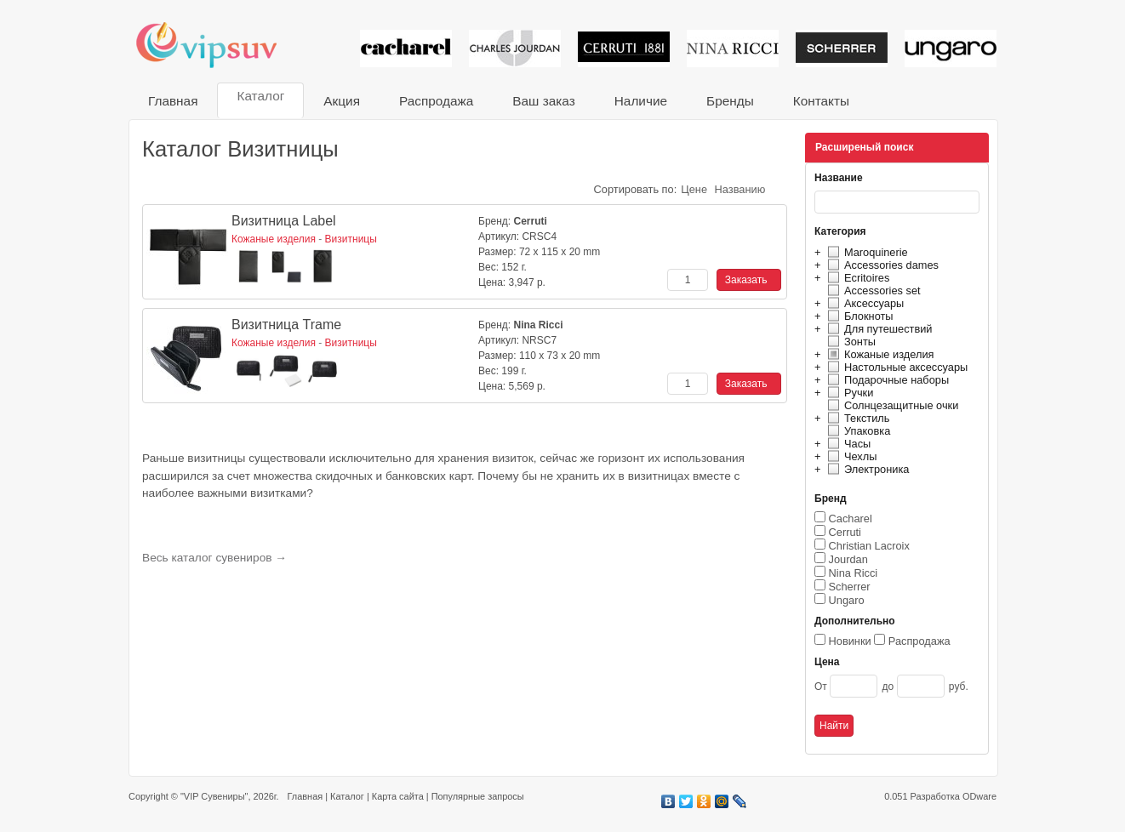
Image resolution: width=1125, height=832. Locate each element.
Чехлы (850, 456)
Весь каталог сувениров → (214, 557)
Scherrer (850, 586)
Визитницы (351, 239)
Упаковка (856, 431)
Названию (740, 189)
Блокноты (858, 316)
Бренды (730, 101)
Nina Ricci (853, 573)
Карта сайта (398, 796)
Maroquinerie (865, 252)
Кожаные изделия (878, 354)
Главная (172, 101)
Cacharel (850, 518)
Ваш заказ (543, 101)
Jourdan (848, 559)
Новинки (850, 641)
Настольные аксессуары (895, 367)
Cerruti (845, 532)
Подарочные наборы (886, 379)
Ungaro (847, 600)
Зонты (849, 341)
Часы (847, 443)
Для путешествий (878, 328)
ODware (979, 796)
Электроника (866, 469)
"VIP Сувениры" (214, 796)
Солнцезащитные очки (890, 405)
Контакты (821, 101)
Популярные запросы (477, 796)
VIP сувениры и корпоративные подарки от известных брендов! (217, 44)
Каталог (260, 95)
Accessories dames (881, 265)
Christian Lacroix (869, 545)
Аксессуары (863, 303)
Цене (694, 189)
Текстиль (856, 418)
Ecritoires (856, 277)
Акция (341, 101)
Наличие (640, 101)
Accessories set (872, 290)
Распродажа (436, 101)
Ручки (848, 392)
